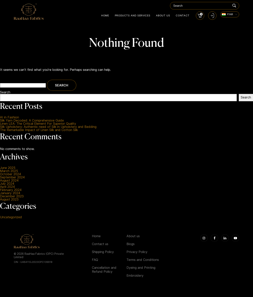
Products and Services (132, 15)
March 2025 (9, 171)
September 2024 (12, 177)
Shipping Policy (103, 252)
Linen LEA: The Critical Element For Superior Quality (38, 123)
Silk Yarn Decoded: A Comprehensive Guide (32, 120)
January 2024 (10, 193)
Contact (183, 15)
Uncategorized (11, 217)
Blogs (130, 244)
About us (163, 15)
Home (105, 15)
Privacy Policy (136, 252)
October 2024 (10, 174)
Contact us (100, 244)
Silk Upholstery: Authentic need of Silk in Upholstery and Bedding (48, 126)
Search (5, 92)
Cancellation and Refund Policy (104, 270)
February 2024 (11, 190)
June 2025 (7, 168)
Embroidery (134, 275)
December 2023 (12, 196)
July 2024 (7, 183)
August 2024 (9, 180)
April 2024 (7, 186)
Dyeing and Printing (140, 268)
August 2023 (9, 199)
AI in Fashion (9, 117)
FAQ (95, 260)
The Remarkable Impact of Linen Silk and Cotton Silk (39, 130)
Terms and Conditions (142, 260)
